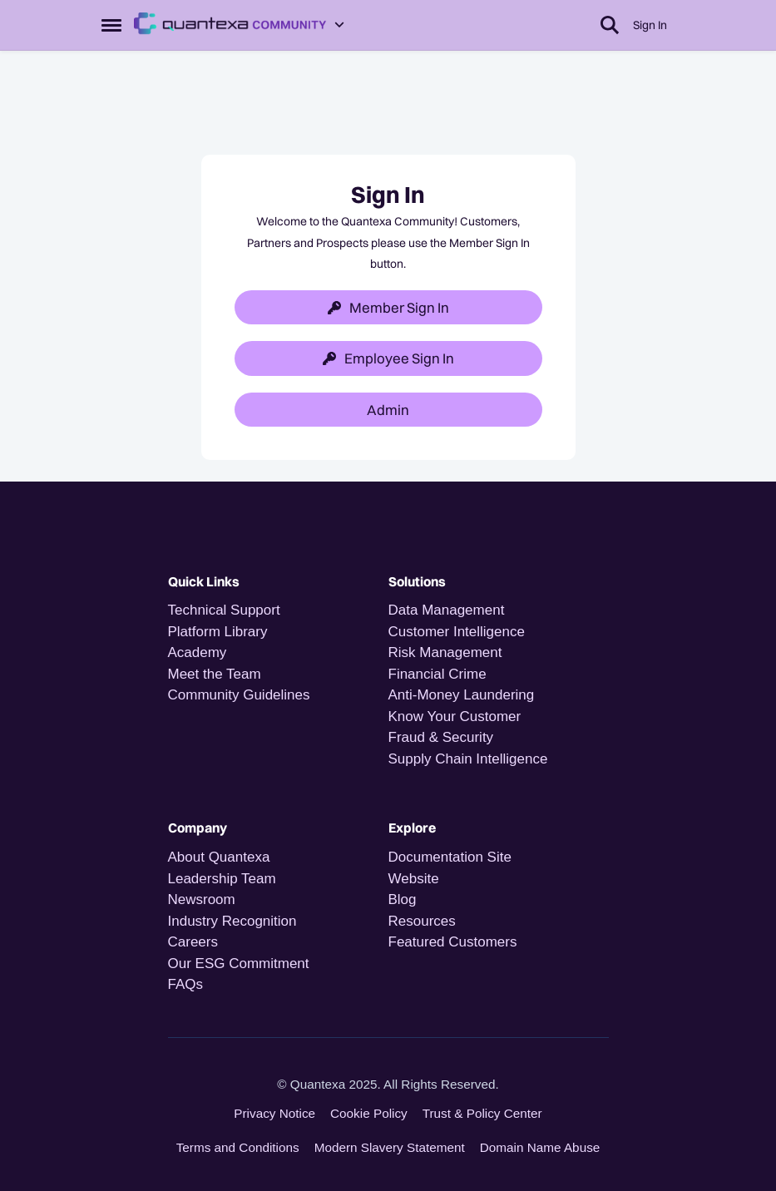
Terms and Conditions (237, 1147)
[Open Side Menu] (111, 24)
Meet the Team (214, 674)
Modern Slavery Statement (389, 1147)
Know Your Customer (454, 716)
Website (413, 879)
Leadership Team (222, 879)
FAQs (186, 984)
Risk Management (445, 652)
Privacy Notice (274, 1113)
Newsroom (201, 899)
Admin (388, 409)
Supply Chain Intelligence (468, 759)
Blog (402, 899)
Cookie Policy (369, 1113)
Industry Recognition (232, 921)
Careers (193, 942)
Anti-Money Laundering (461, 695)
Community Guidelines (239, 695)
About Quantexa (219, 857)
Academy (199, 652)
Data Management (446, 610)
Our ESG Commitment (238, 963)
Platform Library (218, 632)
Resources (422, 921)
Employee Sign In (388, 358)
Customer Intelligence (456, 632)
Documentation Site (450, 857)
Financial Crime (437, 674)
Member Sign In (388, 307)
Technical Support (224, 610)
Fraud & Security (441, 737)
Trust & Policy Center (482, 1113)
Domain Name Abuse (540, 1147)
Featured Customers (452, 942)
